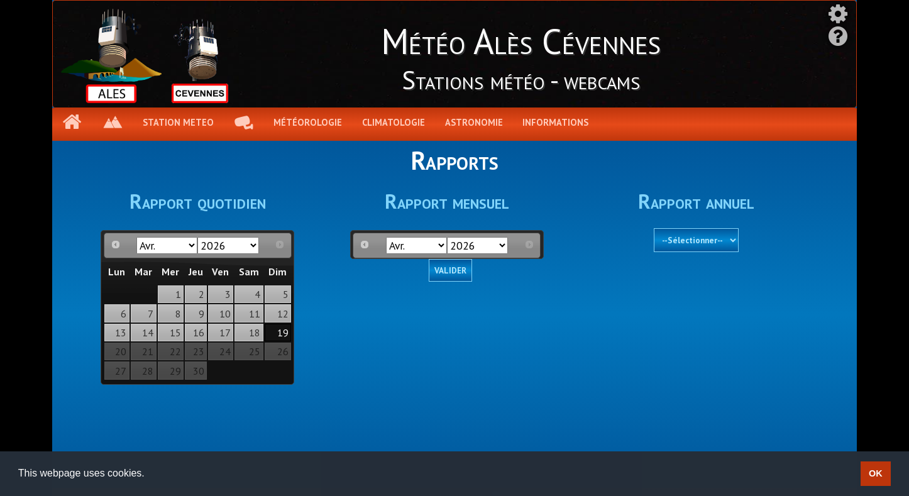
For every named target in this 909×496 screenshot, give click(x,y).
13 (120, 332)
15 (175, 332)
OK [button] (876, 473)
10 (225, 313)
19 (283, 332)
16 (198, 332)
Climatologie (393, 122)
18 (254, 332)
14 (147, 332)
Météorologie (307, 122)
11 (254, 313)
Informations (555, 122)
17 (225, 332)
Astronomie (474, 122)
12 (283, 313)
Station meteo (178, 122)
